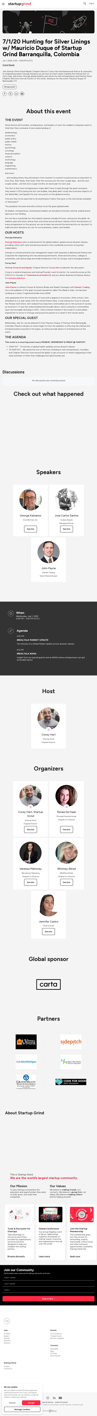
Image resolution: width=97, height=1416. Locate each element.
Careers (6, 1366)
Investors (7, 1334)
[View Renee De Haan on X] (66, 807)
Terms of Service (47, 1402)
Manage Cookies (22, 1409)
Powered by (48, 1410)
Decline (12, 1402)
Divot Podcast (55, 1356)
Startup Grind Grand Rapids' (18, 267)
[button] (84, 3)
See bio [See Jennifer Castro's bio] (48, 931)
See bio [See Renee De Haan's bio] (66, 829)
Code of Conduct (61, 1402)
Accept (31, 1402)
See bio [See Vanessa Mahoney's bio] (30, 882)
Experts (6, 1336)
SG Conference (56, 1334)
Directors (7, 1343)
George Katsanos (13, 242)
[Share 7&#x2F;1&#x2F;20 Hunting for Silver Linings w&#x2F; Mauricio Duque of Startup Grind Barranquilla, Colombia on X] (10, 94)
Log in (91, 3)
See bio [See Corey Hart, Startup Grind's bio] (30, 829)
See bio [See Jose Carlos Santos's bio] (66, 529)
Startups (7, 1338)
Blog (52, 1351)
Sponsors (7, 1341)
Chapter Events (56, 1336)
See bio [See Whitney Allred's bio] (66, 882)
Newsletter (54, 1349)
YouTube (53, 1353)
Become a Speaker (57, 1338)
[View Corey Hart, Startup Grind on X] (30, 807)
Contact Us (8, 1369)
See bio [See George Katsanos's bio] (30, 529)
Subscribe (47, 1299)
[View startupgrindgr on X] (48, 730)
